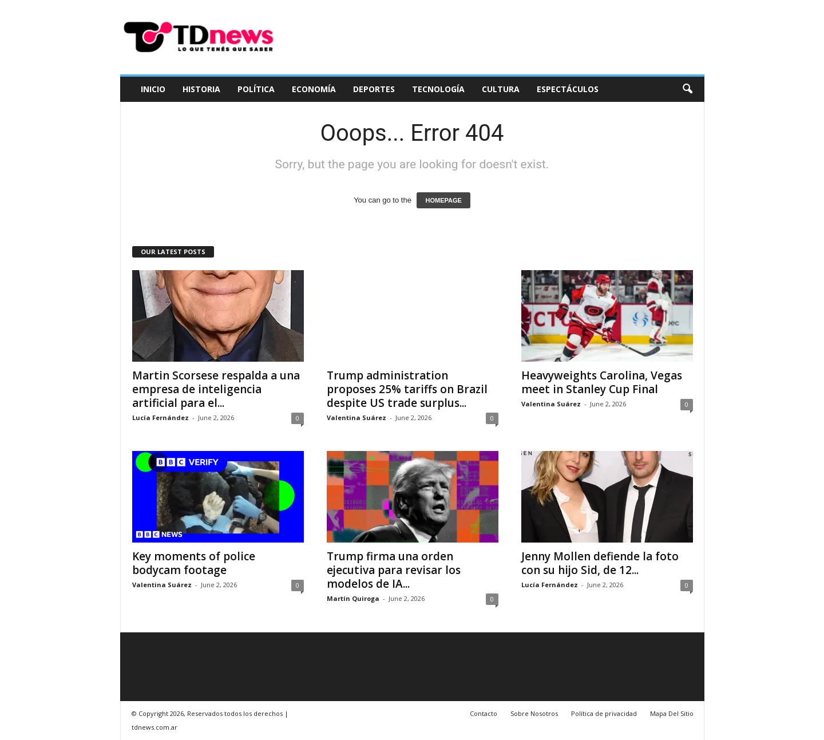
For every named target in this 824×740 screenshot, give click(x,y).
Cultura (501, 89)
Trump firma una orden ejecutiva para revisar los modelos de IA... (394, 570)
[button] (687, 89)
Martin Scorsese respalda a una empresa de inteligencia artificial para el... (216, 389)
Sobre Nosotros (534, 713)
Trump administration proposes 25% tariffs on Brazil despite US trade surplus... (407, 389)
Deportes (374, 89)
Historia (201, 89)
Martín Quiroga (353, 598)
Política (256, 89)
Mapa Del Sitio (672, 713)
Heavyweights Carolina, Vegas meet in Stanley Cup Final (601, 382)
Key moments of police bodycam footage (193, 563)
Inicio (153, 89)
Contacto (483, 713)
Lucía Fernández (160, 417)
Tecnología (438, 89)
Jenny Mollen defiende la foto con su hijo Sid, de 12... (600, 563)
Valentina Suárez (356, 417)
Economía (314, 89)
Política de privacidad (604, 713)
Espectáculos (568, 89)
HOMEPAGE (443, 200)
